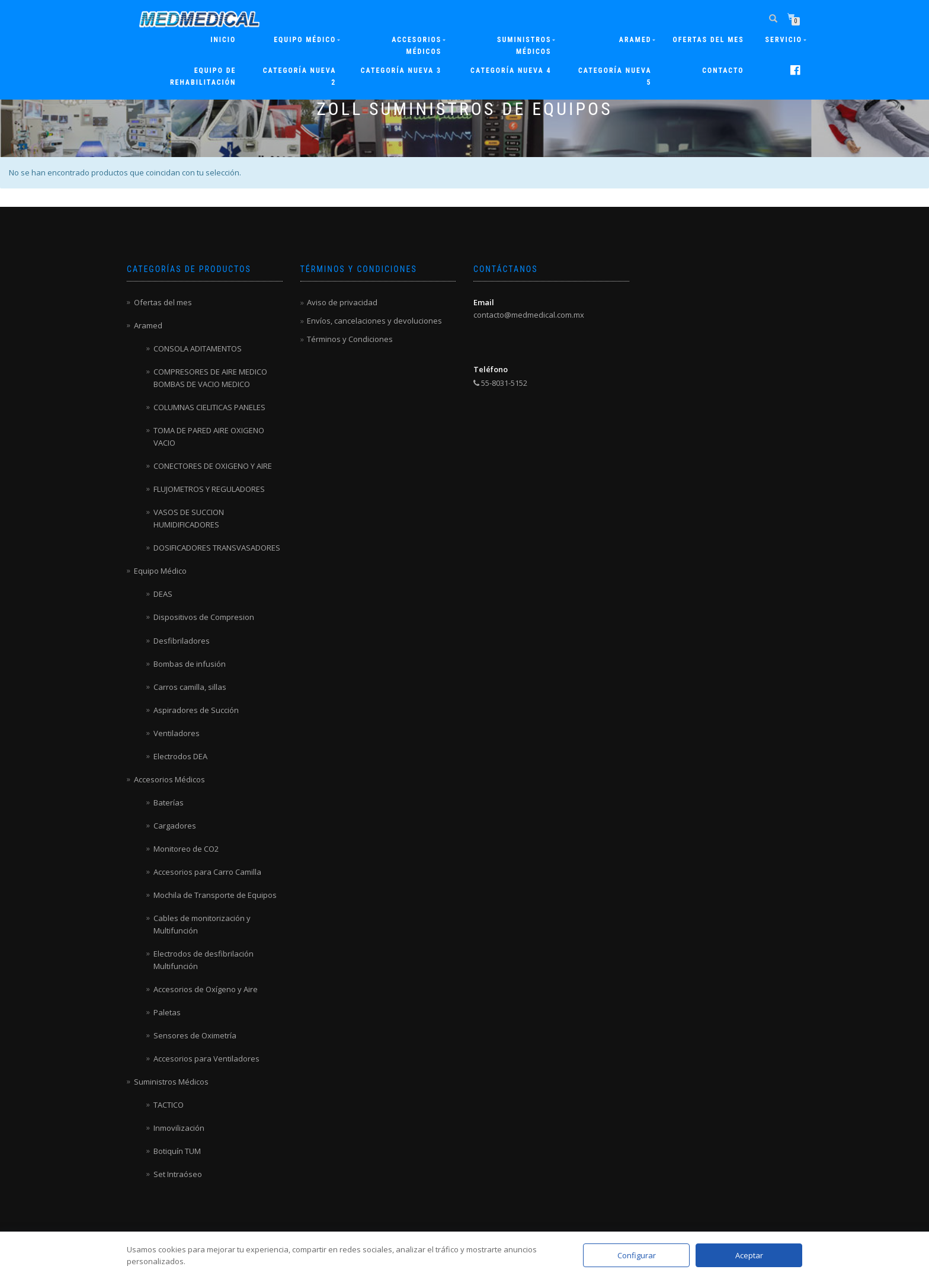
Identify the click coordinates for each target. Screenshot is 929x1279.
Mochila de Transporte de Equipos (215, 895)
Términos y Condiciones (350, 339)
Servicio (783, 40)
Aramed (148, 325)
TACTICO (168, 1104)
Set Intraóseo (177, 1174)
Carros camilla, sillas (189, 687)
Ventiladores (176, 733)
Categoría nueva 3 (401, 70)
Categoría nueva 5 (615, 76)
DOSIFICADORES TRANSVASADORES (216, 547)
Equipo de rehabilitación (203, 76)
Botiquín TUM (177, 1151)
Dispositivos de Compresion (203, 617)
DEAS (162, 594)
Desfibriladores (181, 640)
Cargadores (174, 825)
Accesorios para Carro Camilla (207, 871)
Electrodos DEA (180, 756)
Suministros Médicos (524, 46)
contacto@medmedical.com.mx (528, 314)
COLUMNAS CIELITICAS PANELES (209, 407)
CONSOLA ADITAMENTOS (197, 348)
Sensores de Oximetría (194, 1035)
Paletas (167, 1012)
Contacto (723, 70)
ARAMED (635, 40)
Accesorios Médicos (416, 46)
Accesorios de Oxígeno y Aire (205, 989)
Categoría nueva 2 (300, 76)
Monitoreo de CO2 (186, 848)
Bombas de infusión (189, 663)
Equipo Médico (305, 40)
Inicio (223, 40)
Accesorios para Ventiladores (206, 1058)
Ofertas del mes (708, 40)
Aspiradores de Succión (196, 710)
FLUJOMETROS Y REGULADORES (209, 489)
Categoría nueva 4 (510, 70)
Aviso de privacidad (342, 302)
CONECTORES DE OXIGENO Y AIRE (212, 466)
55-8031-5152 (500, 383)
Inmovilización (178, 1128)
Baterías (168, 802)
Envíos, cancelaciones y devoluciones (374, 320)
